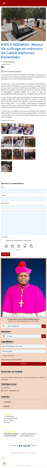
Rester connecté (8, 356)
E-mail (3, 195)
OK (44, 326)
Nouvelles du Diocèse (14, 71)
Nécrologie (6, 176)
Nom (2, 187)
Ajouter (5, 254)
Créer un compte (5, 359)
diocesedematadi (9, 62)
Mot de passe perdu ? (16, 359)
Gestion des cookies (23, 465)
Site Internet (5, 203)
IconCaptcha (18, 250)
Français (7, 402)
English (6, 406)
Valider (23, 364)
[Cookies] (4, 463)
